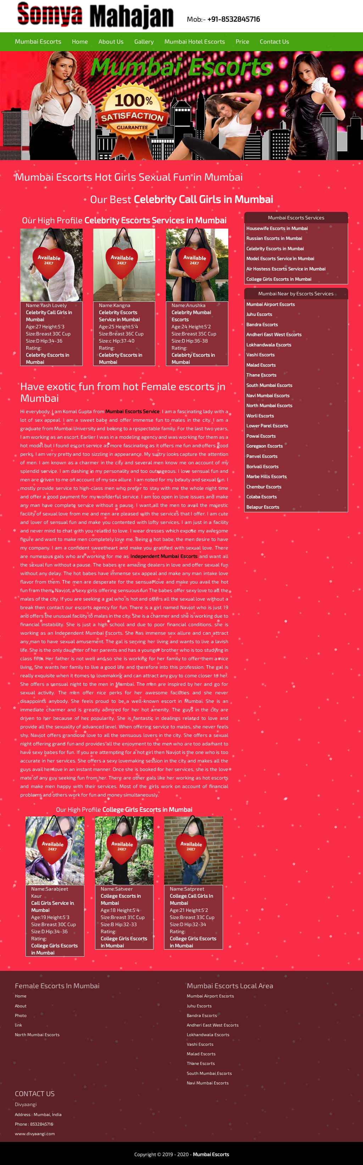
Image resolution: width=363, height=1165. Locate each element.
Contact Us (274, 41)
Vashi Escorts (260, 354)
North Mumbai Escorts (269, 405)
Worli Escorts (260, 416)
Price (242, 41)
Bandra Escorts (262, 324)
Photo (21, 1015)
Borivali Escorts (262, 466)
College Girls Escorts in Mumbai (147, 809)
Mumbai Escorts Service (132, 411)
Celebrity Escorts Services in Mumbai (155, 220)
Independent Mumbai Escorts (164, 556)
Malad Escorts (261, 365)
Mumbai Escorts (38, 41)
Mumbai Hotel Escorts (194, 41)
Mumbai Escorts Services (296, 217)
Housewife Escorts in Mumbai (277, 228)
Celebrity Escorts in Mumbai (275, 248)
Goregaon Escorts (264, 446)
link (18, 1024)
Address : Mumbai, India (38, 1114)
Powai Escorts (261, 436)
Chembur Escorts (263, 486)
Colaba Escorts (261, 496)
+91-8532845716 (233, 19)
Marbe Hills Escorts (266, 476)
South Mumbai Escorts (269, 385)
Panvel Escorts (262, 456)
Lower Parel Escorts (267, 425)
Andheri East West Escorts (274, 334)
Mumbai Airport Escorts (270, 304)
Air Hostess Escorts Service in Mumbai (285, 269)
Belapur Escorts (262, 507)
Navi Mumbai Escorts (268, 395)
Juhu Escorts (259, 314)
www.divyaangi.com (35, 1133)
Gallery (144, 41)
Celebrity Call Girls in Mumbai (203, 198)
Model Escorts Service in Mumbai (280, 258)
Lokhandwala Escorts (268, 345)
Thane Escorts (261, 375)
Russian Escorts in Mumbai (274, 238)
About (21, 1005)
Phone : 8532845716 (34, 1123)
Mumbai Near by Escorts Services (296, 293)
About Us (111, 41)
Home (80, 41)
